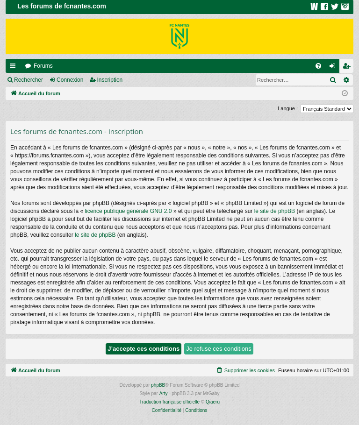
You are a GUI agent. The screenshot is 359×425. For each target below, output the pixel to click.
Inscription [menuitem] (348, 68)
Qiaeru (213, 401)
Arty (163, 393)
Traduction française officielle (169, 401)
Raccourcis (14, 68)
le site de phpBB (274, 211)
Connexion (70, 80)
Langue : (288, 108)
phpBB (158, 385)
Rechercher (28, 80)
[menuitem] (318, 66)
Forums (43, 66)
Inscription (110, 80)
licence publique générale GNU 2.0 (128, 211)
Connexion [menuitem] (334, 68)
